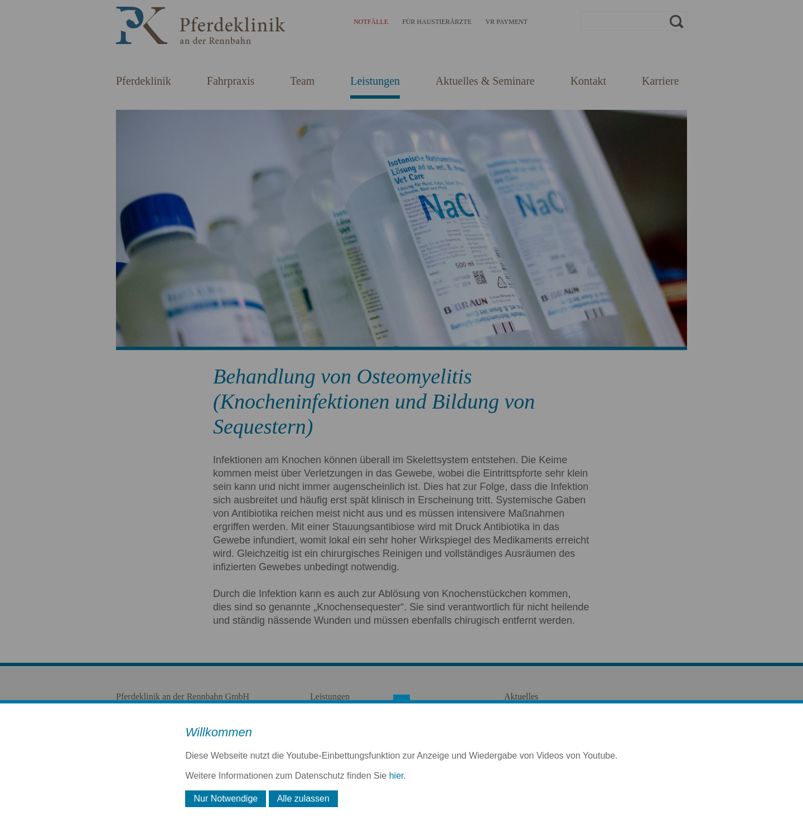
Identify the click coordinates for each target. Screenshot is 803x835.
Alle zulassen (303, 798)
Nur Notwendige (226, 798)
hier (396, 775)
